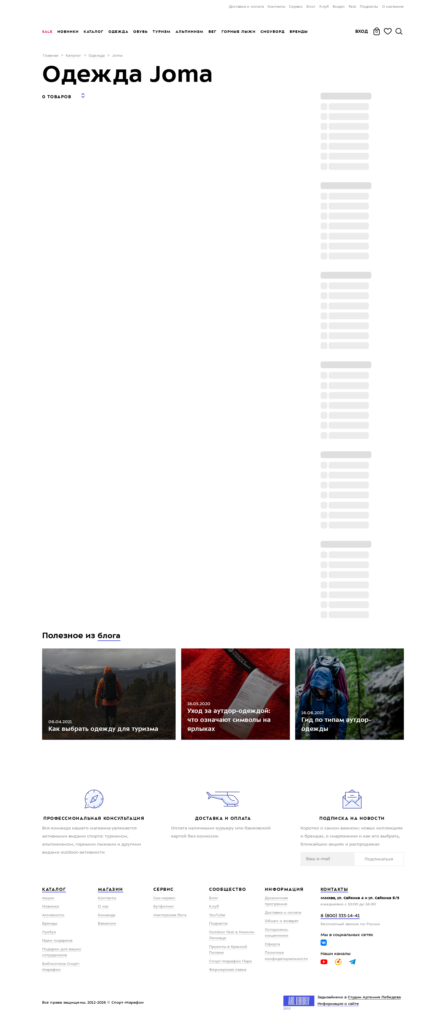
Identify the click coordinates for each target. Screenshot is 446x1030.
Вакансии (107, 931)
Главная (50, 56)
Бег (212, 31)
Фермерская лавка (227, 977)
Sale (47, 31)
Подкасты (369, 7)
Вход (361, 31)
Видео (339, 7)
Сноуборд (272, 31)
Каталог (93, 31)
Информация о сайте (338, 1011)
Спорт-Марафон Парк (230, 968)
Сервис (296, 7)
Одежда (118, 31)
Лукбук (49, 939)
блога (110, 635)
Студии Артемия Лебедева (374, 1004)
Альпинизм (189, 31)
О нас (103, 914)
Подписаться (384, 866)
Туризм (162, 31)
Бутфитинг (163, 914)
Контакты (276, 7)
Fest (352, 7)
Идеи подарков (57, 948)
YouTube (217, 922)
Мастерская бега (169, 922)
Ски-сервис (164, 905)
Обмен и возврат (282, 929)
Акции (48, 905)
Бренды (299, 31)
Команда (106, 922)
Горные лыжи (238, 31)
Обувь (140, 31)
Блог (310, 7)
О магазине (393, 7)
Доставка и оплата (246, 7)
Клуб (324, 7)
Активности (53, 922)
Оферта (272, 951)
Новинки (68, 31)
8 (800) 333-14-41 (340, 923)
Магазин (110, 896)
